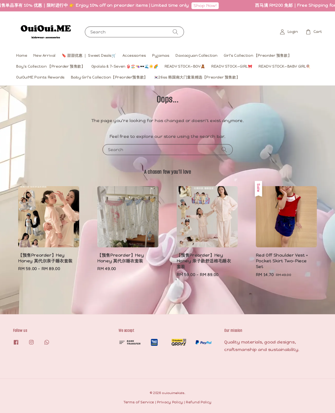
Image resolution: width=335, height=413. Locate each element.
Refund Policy (198, 402)
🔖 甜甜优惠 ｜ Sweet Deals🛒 (89, 55)
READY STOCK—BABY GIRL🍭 (284, 66)
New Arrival (44, 55)
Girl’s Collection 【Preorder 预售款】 (257, 55)
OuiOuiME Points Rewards (40, 77)
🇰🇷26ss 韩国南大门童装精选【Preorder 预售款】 (197, 77)
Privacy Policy (170, 402)
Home (21, 55)
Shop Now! (206, 5)
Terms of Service (139, 402)
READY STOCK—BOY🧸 (185, 66)
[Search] (175, 32)
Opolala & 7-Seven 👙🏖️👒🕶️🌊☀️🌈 (124, 66)
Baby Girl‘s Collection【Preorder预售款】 (109, 77)
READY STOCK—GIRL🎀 (231, 66)
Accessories (134, 55)
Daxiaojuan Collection (196, 55)
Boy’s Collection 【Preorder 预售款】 (50, 66)
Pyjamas (160, 55)
